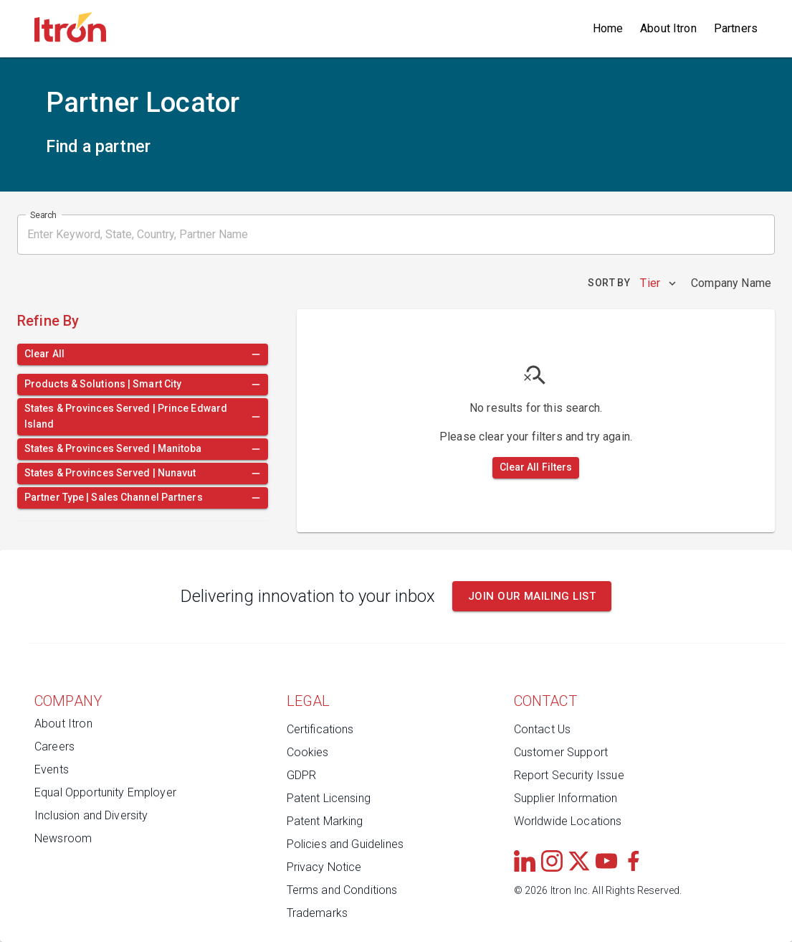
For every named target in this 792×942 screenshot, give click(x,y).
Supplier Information (566, 798)
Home (608, 28)
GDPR (302, 775)
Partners (736, 28)
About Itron (668, 28)
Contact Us (542, 729)
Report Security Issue (569, 775)
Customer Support (561, 752)
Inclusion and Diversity (91, 815)
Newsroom (63, 838)
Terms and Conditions (342, 890)
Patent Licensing (329, 798)
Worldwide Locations (568, 821)
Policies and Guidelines (345, 844)
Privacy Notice (324, 867)
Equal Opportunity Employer (105, 792)
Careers (54, 746)
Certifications (320, 729)
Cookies (308, 752)
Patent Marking (325, 821)
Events (51, 769)
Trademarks (317, 913)
